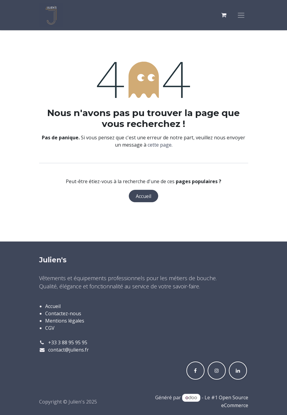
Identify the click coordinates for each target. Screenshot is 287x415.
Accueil (143, 196)
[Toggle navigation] (241, 15)
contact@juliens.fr (68, 349)
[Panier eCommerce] (224, 15)
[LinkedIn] (238, 371)
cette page (160, 144)
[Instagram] (217, 371)
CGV (50, 328)
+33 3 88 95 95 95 (67, 342)
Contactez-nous (63, 313)
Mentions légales (64, 320)
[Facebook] (195, 371)
